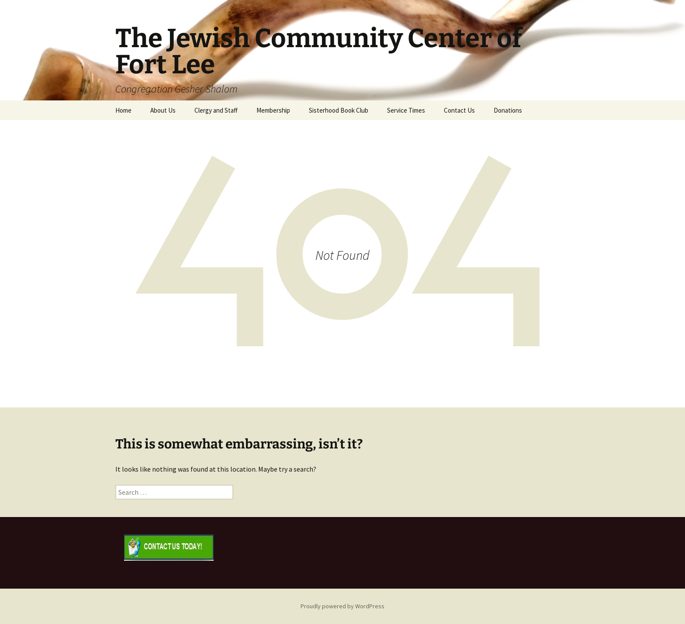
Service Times (406, 110)
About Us (163, 110)
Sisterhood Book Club (338, 110)
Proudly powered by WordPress (342, 606)
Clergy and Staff (216, 110)
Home (123, 110)
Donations (508, 110)
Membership (273, 110)
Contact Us (459, 110)
